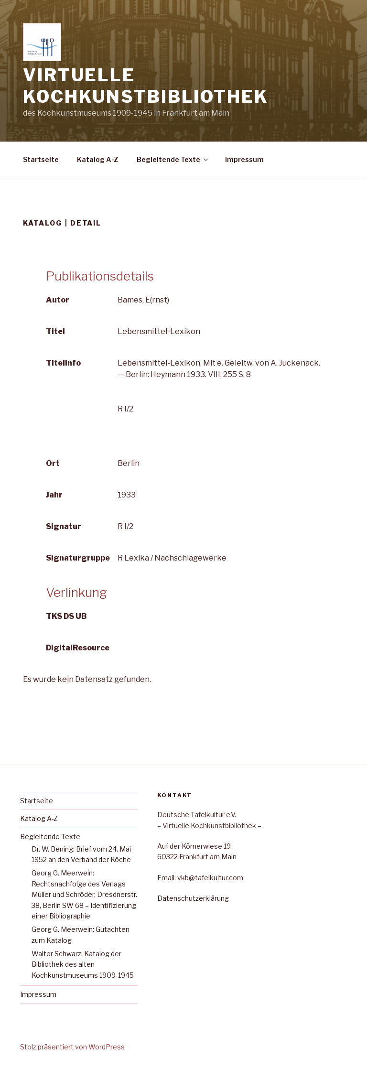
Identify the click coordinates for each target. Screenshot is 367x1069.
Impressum (244, 159)
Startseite (41, 159)
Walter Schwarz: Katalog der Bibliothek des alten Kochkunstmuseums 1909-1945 (83, 964)
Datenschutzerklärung (193, 898)
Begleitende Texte (173, 159)
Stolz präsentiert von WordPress (72, 1047)
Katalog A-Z (98, 159)
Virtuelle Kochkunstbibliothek (146, 86)
